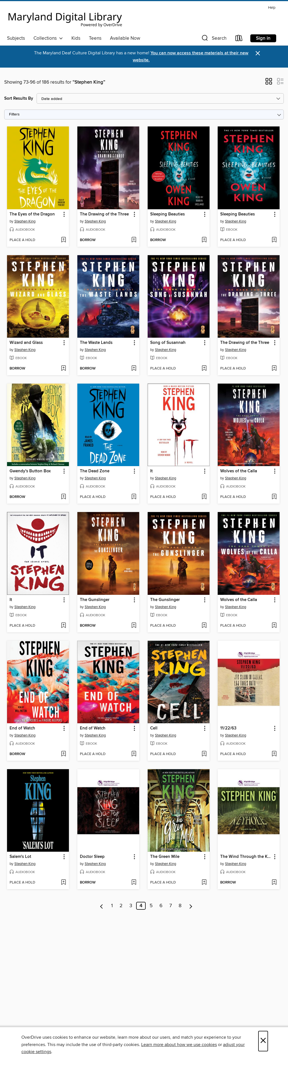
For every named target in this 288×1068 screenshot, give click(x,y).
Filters (14, 114)
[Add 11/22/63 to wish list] (274, 754)
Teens (95, 38)
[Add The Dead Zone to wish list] (133, 497)
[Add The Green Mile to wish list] (204, 882)
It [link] (151, 471)
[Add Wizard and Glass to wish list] (63, 368)
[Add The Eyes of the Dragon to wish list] (63, 240)
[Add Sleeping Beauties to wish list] (204, 240)
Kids (75, 38)
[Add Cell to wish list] (204, 754)
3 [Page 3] (130, 906)
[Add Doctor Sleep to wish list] (133, 882)
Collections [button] (48, 38)
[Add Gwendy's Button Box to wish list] (63, 497)
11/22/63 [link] (228, 728)
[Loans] (239, 39)
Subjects (16, 38)
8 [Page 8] (180, 906)
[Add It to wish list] (204, 497)
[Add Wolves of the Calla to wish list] (274, 497)
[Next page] (190, 905)
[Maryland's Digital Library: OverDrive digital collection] (65, 18)
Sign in (263, 38)
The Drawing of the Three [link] (104, 214)
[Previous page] (101, 905)
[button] (213, 39)
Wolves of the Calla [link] (238, 471)
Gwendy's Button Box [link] (30, 471)
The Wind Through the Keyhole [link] (246, 856)
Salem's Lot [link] (20, 856)
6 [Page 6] (161, 906)
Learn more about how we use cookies (179, 1044)
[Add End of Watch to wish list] (63, 754)
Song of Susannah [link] (168, 342)
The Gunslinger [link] (94, 599)
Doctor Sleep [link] (92, 856)
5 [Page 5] (151, 906)
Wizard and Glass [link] (26, 342)
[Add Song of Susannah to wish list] (204, 368)
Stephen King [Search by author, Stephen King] (24, 221)
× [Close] (263, 1041)
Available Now (125, 38)
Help (271, 8)
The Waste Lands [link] (96, 342)
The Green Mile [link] (164, 856)
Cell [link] (154, 728)
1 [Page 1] (112, 906)
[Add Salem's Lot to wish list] (63, 882)
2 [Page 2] (121, 906)
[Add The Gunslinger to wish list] (133, 625)
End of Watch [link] (22, 728)
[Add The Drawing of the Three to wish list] (133, 240)
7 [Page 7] (170, 906)
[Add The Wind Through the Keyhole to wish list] (274, 882)
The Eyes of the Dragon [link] (32, 214)
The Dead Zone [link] (94, 471)
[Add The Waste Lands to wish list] (133, 368)
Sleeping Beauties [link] (167, 214)
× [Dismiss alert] (258, 53)
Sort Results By (18, 98)
